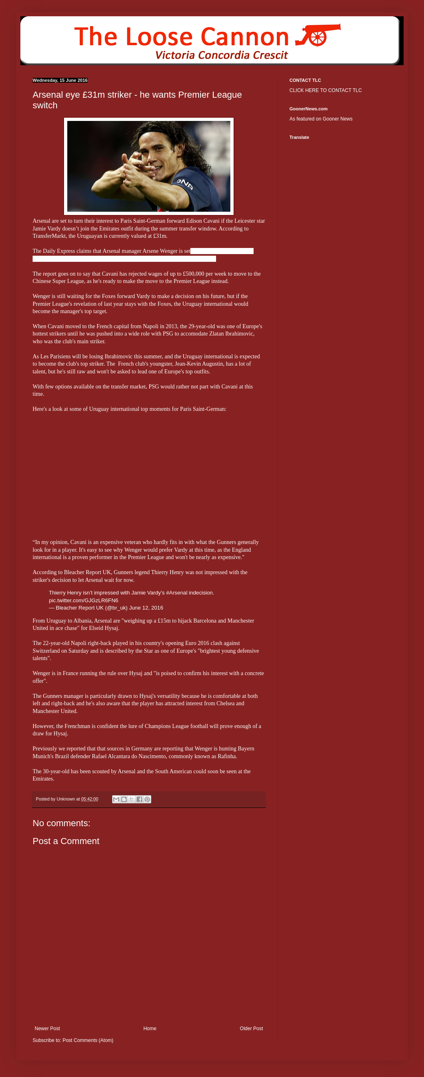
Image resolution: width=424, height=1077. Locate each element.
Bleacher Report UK (87, 572)
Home (150, 1028)
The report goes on (54, 274)
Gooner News (337, 119)
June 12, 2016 (146, 608)
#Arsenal (177, 593)
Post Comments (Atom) (87, 1040)
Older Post (251, 1028)
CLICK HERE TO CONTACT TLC (325, 90)
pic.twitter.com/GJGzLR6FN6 (83, 600)
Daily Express (59, 251)
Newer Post (47, 1028)
